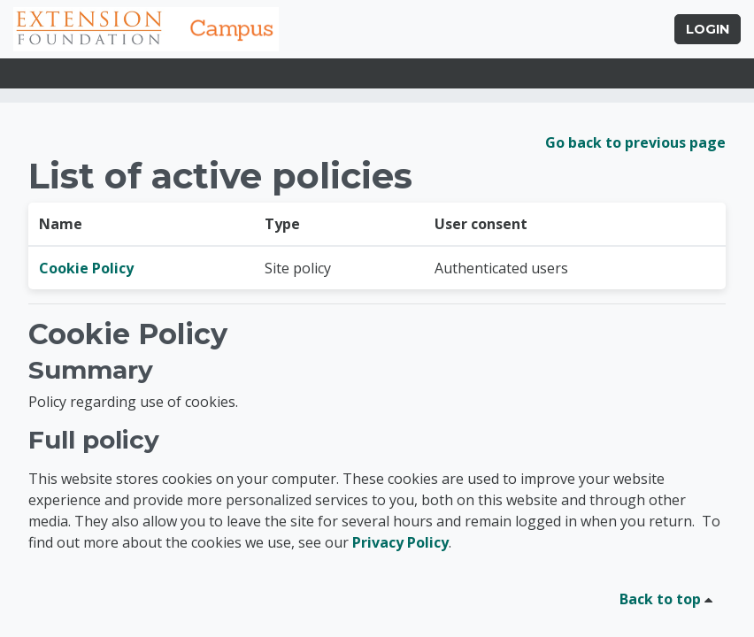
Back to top (669, 599)
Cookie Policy (86, 268)
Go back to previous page (635, 142)
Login (707, 29)
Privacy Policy (400, 542)
